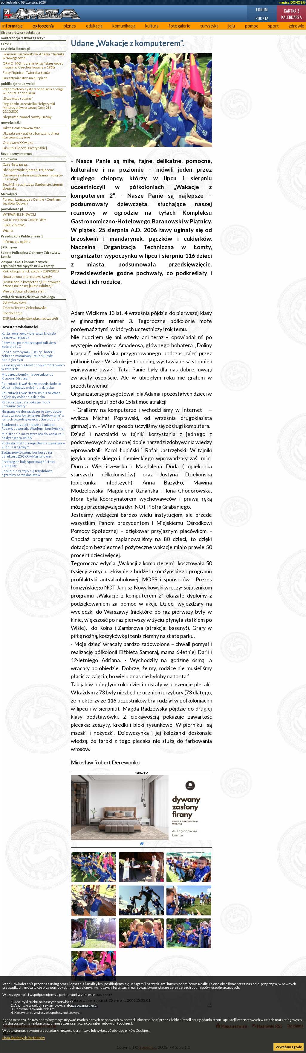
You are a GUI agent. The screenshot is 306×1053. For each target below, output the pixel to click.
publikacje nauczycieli (18, 84)
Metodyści (9, 194)
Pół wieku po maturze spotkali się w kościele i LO (28, 344)
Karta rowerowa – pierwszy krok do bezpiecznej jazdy (28, 335)
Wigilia (8, 230)
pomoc (251, 25)
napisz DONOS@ (292, 2)
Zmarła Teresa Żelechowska (25, 308)
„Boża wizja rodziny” (18, 98)
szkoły (6, 43)
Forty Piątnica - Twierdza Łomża (26, 72)
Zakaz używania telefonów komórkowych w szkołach (33, 367)
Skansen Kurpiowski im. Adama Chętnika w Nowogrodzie (34, 56)
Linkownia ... (10, 159)
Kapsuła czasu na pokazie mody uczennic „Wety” (25, 404)
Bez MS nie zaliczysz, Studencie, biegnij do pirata (33, 186)
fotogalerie (179, 25)
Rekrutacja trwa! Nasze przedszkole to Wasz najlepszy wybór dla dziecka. (31, 385)
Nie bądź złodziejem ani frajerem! (28, 170)
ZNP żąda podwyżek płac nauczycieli (30, 318)
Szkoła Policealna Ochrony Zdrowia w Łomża (30, 254)
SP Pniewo (9, 247)
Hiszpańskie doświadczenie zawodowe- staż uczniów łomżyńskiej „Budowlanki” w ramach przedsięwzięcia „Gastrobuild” (32, 415)
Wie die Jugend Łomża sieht (24, 291)
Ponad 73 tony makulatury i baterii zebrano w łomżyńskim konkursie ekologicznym (27, 356)
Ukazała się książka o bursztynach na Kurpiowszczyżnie (31, 135)
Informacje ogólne (16, 241)
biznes (70, 25)
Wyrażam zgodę (289, 1047)
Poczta (261, 18)
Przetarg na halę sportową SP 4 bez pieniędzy (28, 463)
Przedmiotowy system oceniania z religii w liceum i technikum (33, 91)
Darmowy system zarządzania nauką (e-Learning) (33, 177)
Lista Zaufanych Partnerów (23, 1037)
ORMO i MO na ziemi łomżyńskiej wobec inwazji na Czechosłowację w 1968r (33, 65)
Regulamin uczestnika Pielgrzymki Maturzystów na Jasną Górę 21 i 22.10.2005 (29, 107)
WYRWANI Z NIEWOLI (19, 214)
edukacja (94, 25)
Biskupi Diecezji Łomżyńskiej (25, 148)
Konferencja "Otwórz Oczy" (23, 38)
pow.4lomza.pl (12, 209)
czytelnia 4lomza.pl (15, 49)
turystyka (209, 25)
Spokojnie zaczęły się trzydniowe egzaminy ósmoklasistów (27, 473)
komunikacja (123, 25)
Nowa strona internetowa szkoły (27, 276)
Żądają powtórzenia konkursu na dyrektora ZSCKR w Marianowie (26, 454)
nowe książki (11, 122)
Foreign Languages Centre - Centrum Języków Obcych (32, 201)
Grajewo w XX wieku (18, 142)
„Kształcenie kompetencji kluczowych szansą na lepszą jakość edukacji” (32, 284)
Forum (261, 9)
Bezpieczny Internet (16, 154)
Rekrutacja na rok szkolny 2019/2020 (30, 271)
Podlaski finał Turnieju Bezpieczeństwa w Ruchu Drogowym (33, 445)
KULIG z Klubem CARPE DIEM (25, 220)
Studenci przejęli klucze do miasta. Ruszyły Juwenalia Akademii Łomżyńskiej (32, 426)
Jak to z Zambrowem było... (22, 128)
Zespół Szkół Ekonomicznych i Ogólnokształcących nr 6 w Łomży (27, 264)
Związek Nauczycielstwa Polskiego (28, 297)
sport (273, 25)
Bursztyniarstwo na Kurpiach (25, 78)
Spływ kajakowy (14, 302)
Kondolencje (12, 313)
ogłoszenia (43, 25)
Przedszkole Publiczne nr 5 (22, 236)
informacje (12, 25)
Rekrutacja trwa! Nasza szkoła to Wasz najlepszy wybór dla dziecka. (30, 395)
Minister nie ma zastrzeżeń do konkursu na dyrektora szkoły (32, 436)
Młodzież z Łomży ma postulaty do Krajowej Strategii (27, 376)
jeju (231, 25)
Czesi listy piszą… (16, 164)
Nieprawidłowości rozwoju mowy (27, 117)
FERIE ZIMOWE (14, 225)
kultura (152, 25)
